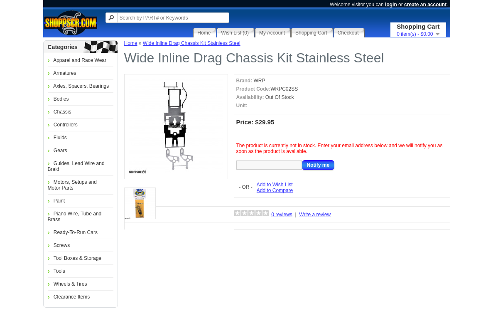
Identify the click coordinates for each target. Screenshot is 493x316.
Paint (59, 201)
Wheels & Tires (70, 284)
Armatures (64, 73)
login (391, 4)
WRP (259, 81)
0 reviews (281, 214)
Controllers (66, 125)
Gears (60, 150)
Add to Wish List (275, 185)
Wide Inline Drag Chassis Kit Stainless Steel (191, 43)
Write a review (315, 214)
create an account (425, 4)
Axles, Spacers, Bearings (81, 86)
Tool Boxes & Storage (77, 258)
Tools (59, 271)
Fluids (60, 138)
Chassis (62, 112)
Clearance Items (72, 297)
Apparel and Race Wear (79, 60)
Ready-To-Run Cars (76, 232)
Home (130, 43)
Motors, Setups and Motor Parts (72, 185)
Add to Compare (275, 190)
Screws (62, 245)
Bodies (61, 99)
